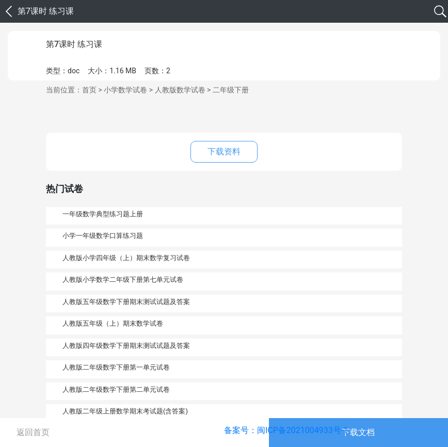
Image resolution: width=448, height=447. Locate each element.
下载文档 (358, 432)
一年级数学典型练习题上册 (102, 214)
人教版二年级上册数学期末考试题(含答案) (125, 411)
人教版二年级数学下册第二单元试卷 (116, 389)
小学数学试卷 (125, 90)
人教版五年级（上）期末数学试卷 (112, 323)
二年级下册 (231, 90)
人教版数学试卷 (180, 90)
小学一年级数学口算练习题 (102, 236)
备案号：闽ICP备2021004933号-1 (286, 430)
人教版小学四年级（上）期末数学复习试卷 (126, 258)
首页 (89, 90)
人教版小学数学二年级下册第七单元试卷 (122, 279)
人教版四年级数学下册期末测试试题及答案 (126, 345)
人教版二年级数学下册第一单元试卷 (116, 367)
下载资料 (224, 151)
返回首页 (33, 432)
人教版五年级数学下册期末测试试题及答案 (126, 302)
